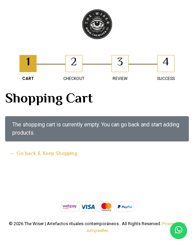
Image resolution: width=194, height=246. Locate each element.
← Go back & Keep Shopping (44, 153)
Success (166, 78)
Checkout (74, 78)
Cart (28, 78)
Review (120, 78)
